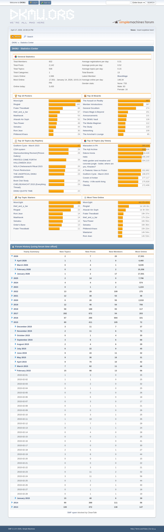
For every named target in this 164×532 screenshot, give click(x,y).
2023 (16, 287)
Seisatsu (17, 127)
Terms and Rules (141, 529)
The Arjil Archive (90, 149)
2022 (16, 291)
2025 (16, 278)
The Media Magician (92, 123)
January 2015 (23, 498)
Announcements (90, 115)
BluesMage (122, 76)
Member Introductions (92, 104)
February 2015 (24, 370)
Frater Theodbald (21, 108)
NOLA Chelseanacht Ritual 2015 (28, 166)
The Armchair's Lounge (93, 134)
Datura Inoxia (89, 153)
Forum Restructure (21, 170)
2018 (16, 309)
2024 (16, 282)
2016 (16, 318)
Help (132, 529)
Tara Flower (18, 123)
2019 (16, 304)
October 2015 (23, 335)
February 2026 (24, 269)
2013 (16, 507)
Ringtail (16, 104)
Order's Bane (19, 225)
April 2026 (22, 260)
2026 (16, 256)
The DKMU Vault (90, 119)
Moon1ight (18, 101)
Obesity (86, 185)
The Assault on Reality (93, 101)
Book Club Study (20, 181)
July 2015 (21, 348)
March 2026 (22, 265)
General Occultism (91, 108)
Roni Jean (18, 130)
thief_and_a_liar (20, 112)
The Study (87, 127)
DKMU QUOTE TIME (23, 191)
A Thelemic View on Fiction (95, 170)
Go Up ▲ (152, 529)
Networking (88, 130)
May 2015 (21, 357)
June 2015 (22, 353)
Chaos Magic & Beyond (93, 112)
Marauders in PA (90, 145)
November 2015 (24, 331)
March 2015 (22, 366)
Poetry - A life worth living (94, 181)
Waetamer (87, 232)
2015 (16, 322)
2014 (16, 503)
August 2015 (23, 344)
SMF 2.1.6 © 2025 (14, 529)
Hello (85, 157)
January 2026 (23, 274)
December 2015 (24, 326)
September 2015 (25, 340)
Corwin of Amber (90, 178)
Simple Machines (29, 529)
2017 (16, 313)
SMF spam (72, 512)
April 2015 (22, 362)
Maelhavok (18, 115)
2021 (16, 296)
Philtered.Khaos (20, 134)
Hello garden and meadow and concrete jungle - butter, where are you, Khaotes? (98, 163)
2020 (16, 300)
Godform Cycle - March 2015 (26, 145)
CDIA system (19, 149)
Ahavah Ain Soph (21, 119)
